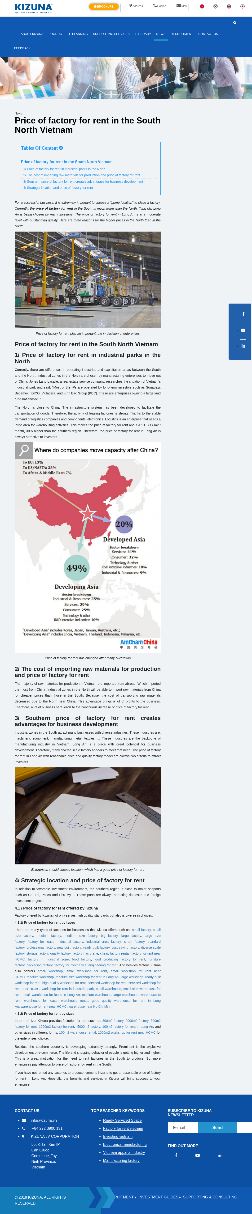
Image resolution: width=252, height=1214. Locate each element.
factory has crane (85, 953)
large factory (131, 936)
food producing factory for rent (119, 959)
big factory (109, 936)
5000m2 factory (88, 1026)
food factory (81, 959)
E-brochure (103, 6)
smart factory (134, 941)
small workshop (50, 971)
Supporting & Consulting (210, 1197)
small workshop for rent (87, 971)
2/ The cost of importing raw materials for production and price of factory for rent (81, 175)
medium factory (49, 936)
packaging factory (40, 965)
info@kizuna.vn (44, 1120)
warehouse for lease (40, 1001)
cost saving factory (125, 947)
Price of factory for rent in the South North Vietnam (67, 162)
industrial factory (70, 941)
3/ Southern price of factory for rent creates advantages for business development (83, 181)
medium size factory (81, 936)
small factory (141, 930)
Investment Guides (158, 1197)
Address (136, 6)
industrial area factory (103, 941)
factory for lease (41, 941)
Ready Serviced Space (122, 1120)
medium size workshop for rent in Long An (87, 977)
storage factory (37, 953)
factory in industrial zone (48, 959)
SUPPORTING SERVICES (111, 34)
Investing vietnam (118, 1136)
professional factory (41, 947)
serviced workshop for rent (107, 983)
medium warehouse (96, 995)
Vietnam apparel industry (124, 1153)
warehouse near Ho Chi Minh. (90, 1006)
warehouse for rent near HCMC (44, 1006)
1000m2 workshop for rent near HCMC (127, 1032)
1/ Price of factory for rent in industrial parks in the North (64, 169)
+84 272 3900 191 (47, 1128)
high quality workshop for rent (64, 983)
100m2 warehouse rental (77, 1032)
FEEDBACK (22, 48)
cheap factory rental (114, 953)
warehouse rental (74, 1001)
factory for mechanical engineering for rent (85, 965)
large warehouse (125, 995)
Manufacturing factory (121, 1161)
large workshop (132, 977)
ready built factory (96, 947)
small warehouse (108, 989)
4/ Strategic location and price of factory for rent (58, 188)
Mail (182, 6)
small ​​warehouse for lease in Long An (51, 995)
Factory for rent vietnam (123, 1128)
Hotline (159, 6)
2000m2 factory (137, 1021)
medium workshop (40, 977)
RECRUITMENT (120, 1197)
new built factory (69, 947)
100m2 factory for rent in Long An (127, 1026)
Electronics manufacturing (125, 1144)
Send (217, 1127)
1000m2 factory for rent (56, 1026)
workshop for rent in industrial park (68, 989)
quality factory (60, 953)
